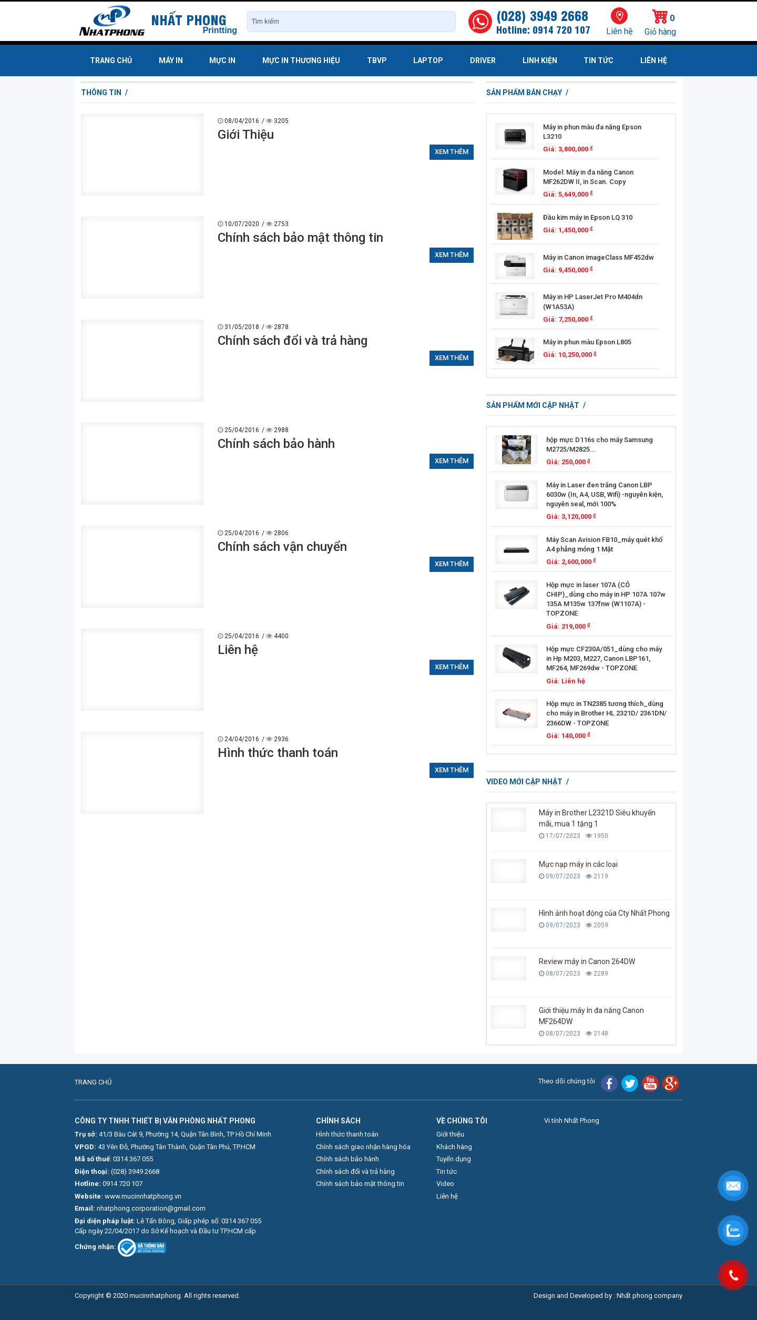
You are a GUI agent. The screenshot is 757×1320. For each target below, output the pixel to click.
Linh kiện (540, 60)
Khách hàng (454, 1147)
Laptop (428, 60)
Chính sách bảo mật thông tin (300, 237)
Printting (219, 30)
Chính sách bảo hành (276, 443)
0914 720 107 (122, 1184)
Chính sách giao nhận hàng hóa (363, 1147)
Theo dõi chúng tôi (566, 1081)
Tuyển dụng (453, 1159)
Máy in (171, 60)
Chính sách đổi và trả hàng (292, 340)
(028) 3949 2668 (135, 1171)
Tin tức (598, 60)
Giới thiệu (450, 1134)
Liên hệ (619, 31)
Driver (483, 60)
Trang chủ (111, 60)
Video (445, 1184)
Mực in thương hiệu (301, 60)
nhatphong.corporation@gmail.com (151, 1208)
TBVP (377, 60)
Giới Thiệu (246, 134)
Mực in (222, 60)
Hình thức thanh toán (278, 752)
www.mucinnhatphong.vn (143, 1196)
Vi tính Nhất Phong (571, 1120)
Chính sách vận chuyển (282, 546)
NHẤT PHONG (189, 18)
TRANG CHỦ (93, 1082)
